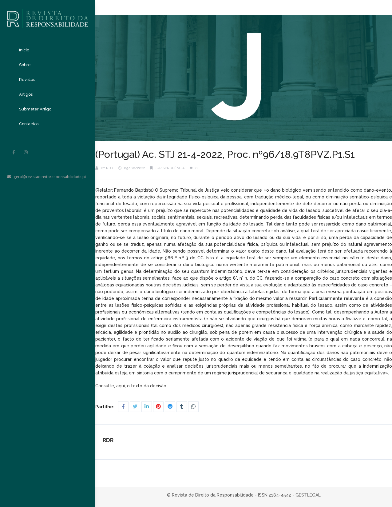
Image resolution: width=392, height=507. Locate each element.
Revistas (27, 79)
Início (24, 50)
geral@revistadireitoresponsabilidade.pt (46, 176)
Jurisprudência (169, 168)
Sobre (25, 64)
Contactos (28, 124)
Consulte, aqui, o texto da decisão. (131, 385)
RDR (109, 168)
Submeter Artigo (35, 109)
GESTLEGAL (308, 495)
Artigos (26, 94)
